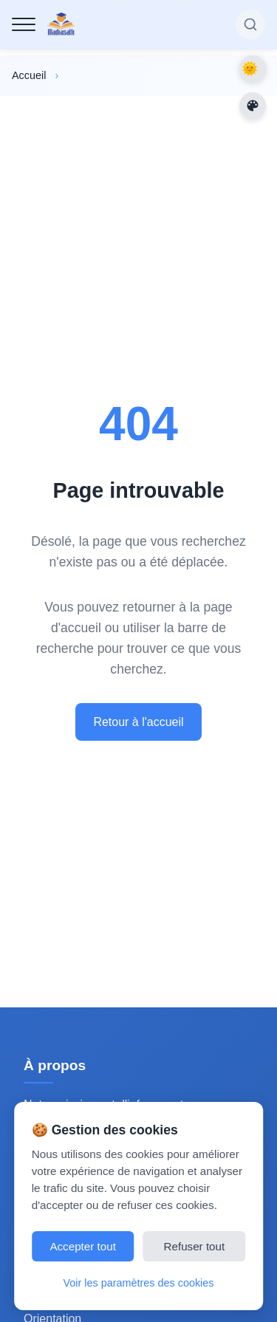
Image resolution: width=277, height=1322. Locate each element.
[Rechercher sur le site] (250, 24)
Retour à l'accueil (138, 722)
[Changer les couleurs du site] (252, 105)
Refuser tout (194, 1246)
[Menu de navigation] (23, 24)
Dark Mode (252, 68)
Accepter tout (82, 1246)
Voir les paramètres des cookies (139, 1283)
